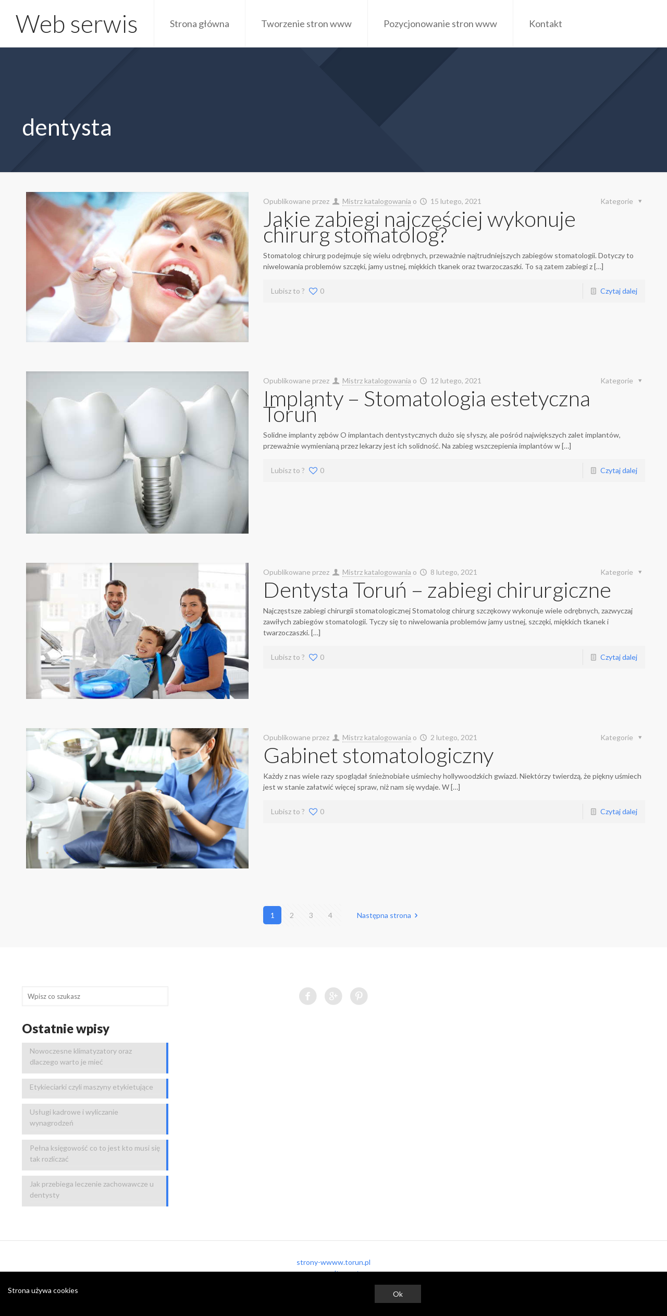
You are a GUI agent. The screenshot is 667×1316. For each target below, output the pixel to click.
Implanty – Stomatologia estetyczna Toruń (426, 406)
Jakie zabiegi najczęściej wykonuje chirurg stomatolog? (419, 226)
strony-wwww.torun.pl (333, 1262)
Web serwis (77, 23)
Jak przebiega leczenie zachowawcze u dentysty (92, 1189)
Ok (398, 1293)
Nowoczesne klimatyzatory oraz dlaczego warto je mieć (81, 1056)
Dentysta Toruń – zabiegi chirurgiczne (437, 589)
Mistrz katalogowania (376, 201)
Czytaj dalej (618, 290)
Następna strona (389, 915)
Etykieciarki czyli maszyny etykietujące (91, 1086)
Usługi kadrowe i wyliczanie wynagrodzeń (74, 1117)
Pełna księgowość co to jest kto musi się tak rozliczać (95, 1153)
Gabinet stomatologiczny (378, 755)
